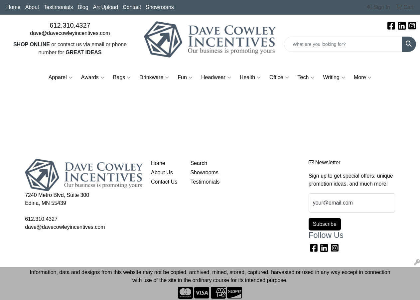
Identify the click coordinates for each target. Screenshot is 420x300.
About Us (162, 172)
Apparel (60, 77)
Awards (92, 77)
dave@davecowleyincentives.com (70, 33)
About (32, 7)
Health (250, 77)
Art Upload (105, 7)
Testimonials (58, 7)
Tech (306, 77)
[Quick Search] (343, 44)
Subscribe (325, 224)
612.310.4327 (70, 25)
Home (13, 7)
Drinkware (154, 77)
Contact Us (164, 182)
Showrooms (160, 7)
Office (279, 77)
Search (198, 163)
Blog (83, 7)
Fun (185, 77)
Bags (122, 77)
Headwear (216, 77)
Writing (334, 77)
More (362, 77)
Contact (132, 7)
